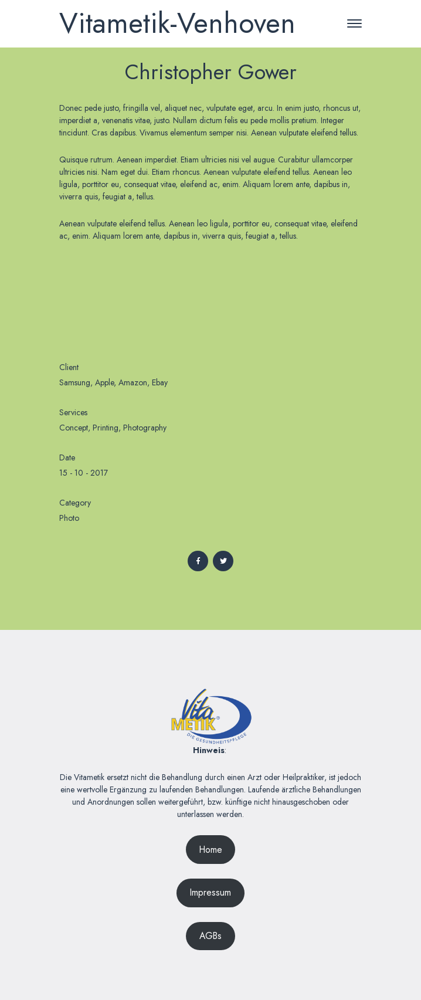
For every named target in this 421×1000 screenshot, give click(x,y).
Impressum (210, 892)
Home (210, 849)
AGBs (210, 936)
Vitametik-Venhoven (177, 23)
